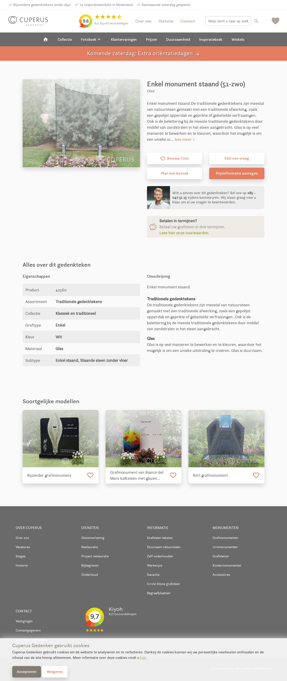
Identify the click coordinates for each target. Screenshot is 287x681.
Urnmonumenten (225, 547)
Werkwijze (154, 565)
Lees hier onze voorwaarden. (184, 232)
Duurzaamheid (178, 39)
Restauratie (89, 547)
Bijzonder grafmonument (49, 475)
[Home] (45, 39)
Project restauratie (95, 556)
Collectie (65, 39)
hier (143, 657)
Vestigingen (24, 621)
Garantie (153, 574)
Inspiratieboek (210, 39)
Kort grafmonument (210, 475)
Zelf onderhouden (160, 556)
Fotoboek (91, 39)
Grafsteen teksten (160, 537)
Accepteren (26, 671)
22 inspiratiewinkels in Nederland (106, 5)
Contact (187, 21)
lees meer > (185, 139)
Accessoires (221, 574)
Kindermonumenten (227, 565)
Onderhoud (89, 574)
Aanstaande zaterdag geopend (166, 5)
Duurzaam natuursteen (163, 547)
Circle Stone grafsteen (163, 584)
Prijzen (151, 39)
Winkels (237, 39)
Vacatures (23, 547)
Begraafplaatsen (158, 593)
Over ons (143, 21)
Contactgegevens (28, 630)
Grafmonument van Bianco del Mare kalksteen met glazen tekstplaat (136, 475)
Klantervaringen (124, 39)
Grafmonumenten (225, 537)
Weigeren (55, 671)
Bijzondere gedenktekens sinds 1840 (42, 5)
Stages (21, 556)
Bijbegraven (90, 565)
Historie (165, 21)
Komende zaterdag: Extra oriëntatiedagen (143, 53)
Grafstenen (221, 556)
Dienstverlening (92, 537)
